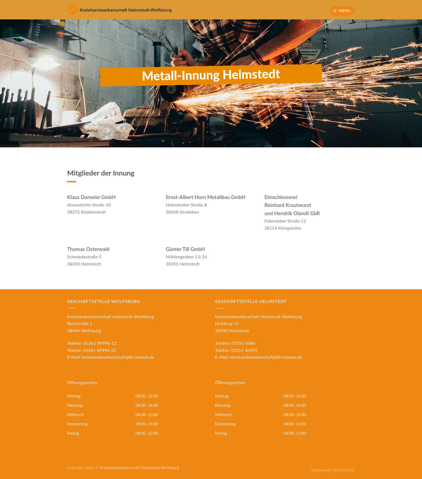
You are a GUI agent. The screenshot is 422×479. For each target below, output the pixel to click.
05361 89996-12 (100, 343)
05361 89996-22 (99, 350)
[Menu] (342, 10)
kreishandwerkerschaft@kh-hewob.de (118, 357)
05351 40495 (244, 350)
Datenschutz (344, 470)
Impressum (320, 470)
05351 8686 (244, 343)
